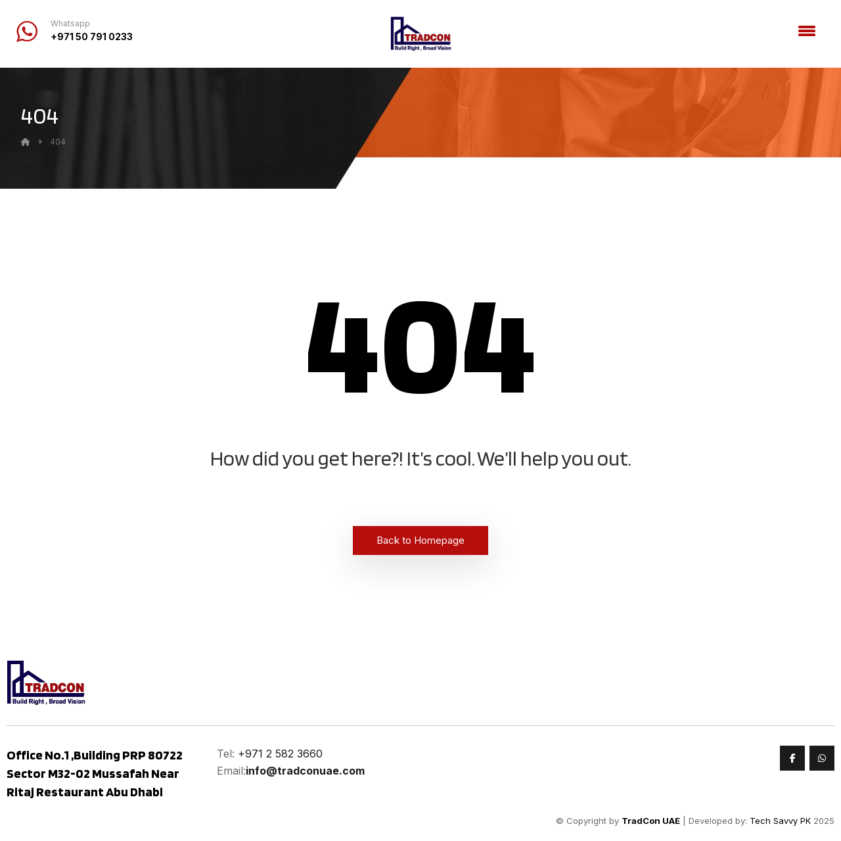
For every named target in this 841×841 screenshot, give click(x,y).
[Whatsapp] (821, 758)
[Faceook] (792, 758)
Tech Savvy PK (780, 820)
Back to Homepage (420, 540)
